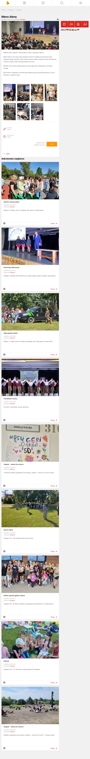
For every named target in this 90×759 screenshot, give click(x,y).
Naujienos (11, 10)
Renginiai (19, 10)
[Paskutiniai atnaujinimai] (43, 3)
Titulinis (3, 10)
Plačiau (53, 223)
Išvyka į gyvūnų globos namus (14, 595)
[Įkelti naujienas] (24, 3)
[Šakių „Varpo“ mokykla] (7, 3)
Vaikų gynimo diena (11, 333)
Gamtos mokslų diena (11, 202)
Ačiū (51, 144)
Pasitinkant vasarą (10, 399)
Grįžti (7, 154)
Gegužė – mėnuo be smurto (14, 464)
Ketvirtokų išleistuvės (11, 267)
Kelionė (6, 661)
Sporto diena (8, 530)
